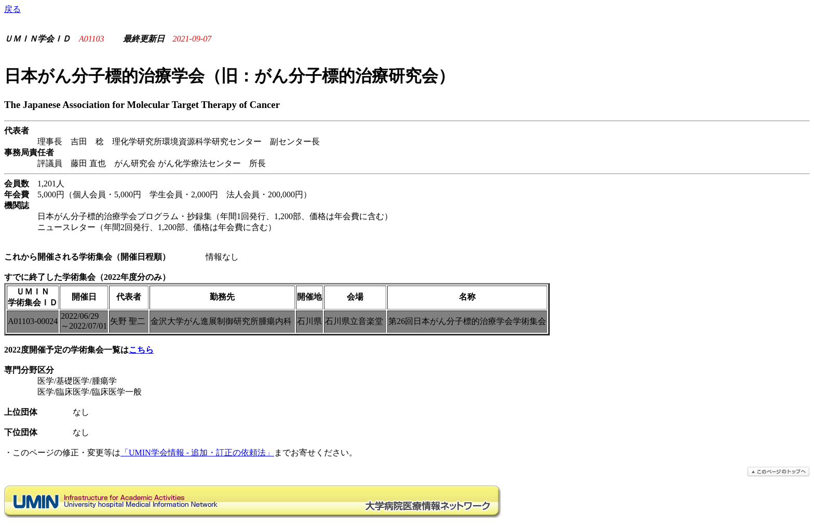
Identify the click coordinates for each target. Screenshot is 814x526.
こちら (141, 349)
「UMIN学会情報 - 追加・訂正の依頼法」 (197, 452)
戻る (12, 9)
